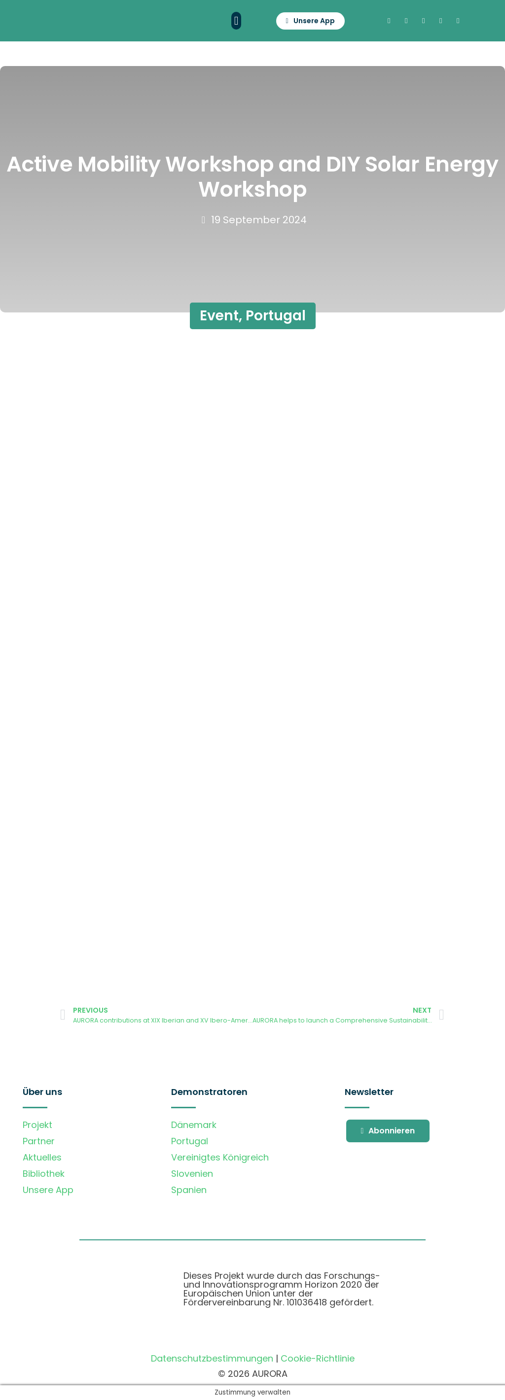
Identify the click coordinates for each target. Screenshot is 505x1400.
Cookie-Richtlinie (318, 1358)
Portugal (276, 315)
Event (219, 315)
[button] (236, 21)
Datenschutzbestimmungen (212, 1358)
